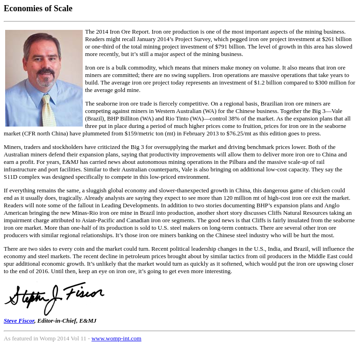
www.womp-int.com (117, 338)
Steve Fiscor (19, 320)
